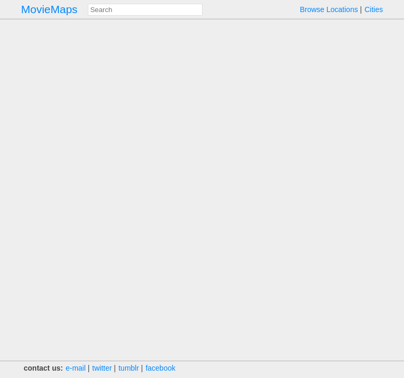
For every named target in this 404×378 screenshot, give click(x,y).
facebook (161, 368)
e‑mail (76, 368)
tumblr (128, 368)
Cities (374, 9)
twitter (102, 368)
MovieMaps (49, 9)
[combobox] (145, 10)
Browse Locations (329, 9)
